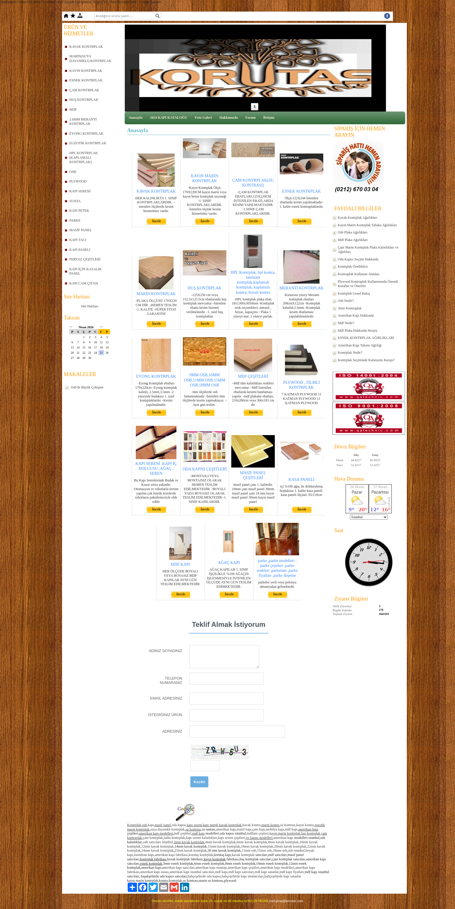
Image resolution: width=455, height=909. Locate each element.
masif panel (163, 825)
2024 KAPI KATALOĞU (168, 118)
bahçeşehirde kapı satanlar (282, 876)
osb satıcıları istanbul (158, 842)
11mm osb (249, 850)
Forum (250, 118)
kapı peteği (210, 825)
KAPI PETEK (79, 211)
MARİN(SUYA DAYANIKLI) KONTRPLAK (90, 58)
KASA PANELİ (301, 479)
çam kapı (258, 829)
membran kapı (144, 855)
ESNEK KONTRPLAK (85, 80)
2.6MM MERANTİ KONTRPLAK (83, 121)
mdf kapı (291, 829)
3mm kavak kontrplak (189, 842)
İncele (156, 221)
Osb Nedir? (346, 301)
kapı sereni (194, 825)
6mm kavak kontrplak (251, 842)
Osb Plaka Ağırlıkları (352, 232)
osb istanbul (296, 850)
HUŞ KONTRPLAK (83, 100)
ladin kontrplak (174, 838)
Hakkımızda (228, 118)
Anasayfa (135, 118)
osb (144, 825)
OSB (72, 172)
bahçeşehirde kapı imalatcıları (242, 876)
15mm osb (264, 850)
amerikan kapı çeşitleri (243, 868)
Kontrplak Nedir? (350, 353)
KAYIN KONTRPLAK (85, 71)
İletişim (269, 118)
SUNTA (75, 201)
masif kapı (244, 829)
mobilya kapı (275, 829)
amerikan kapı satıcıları (178, 868)
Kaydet (199, 782)
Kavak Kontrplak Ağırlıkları (357, 218)
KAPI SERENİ (80, 191)
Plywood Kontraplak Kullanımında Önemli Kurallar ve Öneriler (368, 284)
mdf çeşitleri (182, 833)
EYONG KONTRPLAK (86, 134)
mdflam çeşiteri (258, 833)
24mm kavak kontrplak (157, 850)
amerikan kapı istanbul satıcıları (192, 872)
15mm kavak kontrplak (224, 846)
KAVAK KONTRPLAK (86, 47)
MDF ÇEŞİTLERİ (253, 376)
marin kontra (270, 825)
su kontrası (287, 825)
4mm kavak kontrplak (220, 842)
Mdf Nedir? (346, 323)
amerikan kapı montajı (211, 868)
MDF (73, 109)
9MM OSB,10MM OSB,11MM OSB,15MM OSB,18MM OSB (204, 380)
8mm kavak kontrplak (283, 842)
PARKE (74, 220)
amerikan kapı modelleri (156, 833)
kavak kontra (252, 825)
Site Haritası (89, 306)
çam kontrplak (153, 838)
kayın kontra (305, 825)
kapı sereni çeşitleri (231, 838)
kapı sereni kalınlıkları (201, 838)
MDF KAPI (180, 564)
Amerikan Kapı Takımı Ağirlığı (360, 345)
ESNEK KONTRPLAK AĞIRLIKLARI (366, 338)
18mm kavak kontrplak (257, 846)
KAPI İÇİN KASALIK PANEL (85, 271)
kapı (151, 825)
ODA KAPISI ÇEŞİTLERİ (205, 469)
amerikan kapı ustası (154, 872)
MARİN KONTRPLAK (156, 294)
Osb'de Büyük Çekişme (87, 387)
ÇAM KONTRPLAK (84, 90)
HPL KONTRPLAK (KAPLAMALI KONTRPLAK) (83, 157)
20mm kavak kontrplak (290, 846)
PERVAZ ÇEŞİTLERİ (84, 259)
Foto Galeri (203, 118)
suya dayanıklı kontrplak (167, 829)
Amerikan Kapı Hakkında (356, 315)
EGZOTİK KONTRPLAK (87, 143)
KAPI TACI (77, 240)
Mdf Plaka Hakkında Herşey (358, 330)
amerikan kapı (226, 829)
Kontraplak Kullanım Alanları (359, 274)
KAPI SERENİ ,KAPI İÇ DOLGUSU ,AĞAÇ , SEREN (156, 468)
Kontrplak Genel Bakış (354, 293)
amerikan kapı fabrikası (171, 855)
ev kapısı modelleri (259, 838)
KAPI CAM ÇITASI (83, 283)
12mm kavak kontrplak (157, 846)
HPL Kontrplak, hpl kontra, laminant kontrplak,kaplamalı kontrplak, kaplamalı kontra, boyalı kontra (253, 282)
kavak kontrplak (230, 825)
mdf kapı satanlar (267, 872)
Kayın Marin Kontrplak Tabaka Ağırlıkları (367, 225)
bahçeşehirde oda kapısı (204, 876)
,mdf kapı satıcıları (241, 872)
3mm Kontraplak (350, 308)
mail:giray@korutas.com (286, 901)
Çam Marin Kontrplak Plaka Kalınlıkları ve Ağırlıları (368, 249)
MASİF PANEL (80, 230)
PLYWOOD (77, 181)
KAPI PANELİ (80, 250)
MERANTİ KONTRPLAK (301, 288)
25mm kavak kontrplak (190, 850)
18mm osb (279, 850)
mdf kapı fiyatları (291, 872)
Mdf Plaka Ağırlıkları (353, 240)
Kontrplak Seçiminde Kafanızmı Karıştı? (366, 360)
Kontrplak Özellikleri (353, 266)
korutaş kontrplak (201, 855)
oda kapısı (179, 825)
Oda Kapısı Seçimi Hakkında (358, 259)
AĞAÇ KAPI (229, 563)
